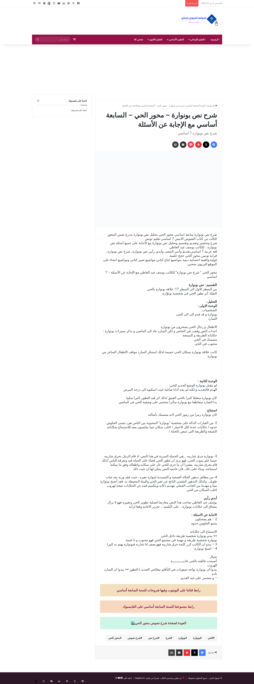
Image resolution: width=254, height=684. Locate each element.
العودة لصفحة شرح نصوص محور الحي (160, 623)
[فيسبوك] (121, 678)
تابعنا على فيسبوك (79, 110)
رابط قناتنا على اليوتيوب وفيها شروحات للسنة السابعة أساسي (159, 590)
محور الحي (114, 637)
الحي (210, 637)
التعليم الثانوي (156, 39)
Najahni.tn (140, 678)
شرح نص (153, 637)
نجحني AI (138, 39)
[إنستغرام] (116, 678)
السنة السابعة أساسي (195, 105)
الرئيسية (215, 39)
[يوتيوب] (118, 678)
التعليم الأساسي (176, 39)
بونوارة (196, 637)
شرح (168, 637)
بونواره (181, 637)
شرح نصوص (134, 637)
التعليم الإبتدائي (198, 39)
